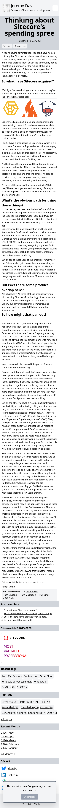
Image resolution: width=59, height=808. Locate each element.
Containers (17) (36, 712)
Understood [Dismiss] (29, 796)
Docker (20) (46, 707)
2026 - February (10, 744)
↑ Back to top (8, 586)
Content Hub (31, 676)
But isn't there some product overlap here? (25, 616)
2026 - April (7, 736)
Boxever (6, 121)
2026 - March (8, 740)
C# (9, 676)
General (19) (8, 712)
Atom (37, 803)
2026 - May (7, 732)
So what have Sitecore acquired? (20, 610)
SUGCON (22, 687)
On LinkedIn (11, 594)
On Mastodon (29, 594)
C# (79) (46, 702)
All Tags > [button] (6, 719)
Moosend (6, 167)
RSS (29, 803)
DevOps (6, 687)
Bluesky (12, 768)
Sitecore (7, 46)
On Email (45, 594)
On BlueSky (31, 591)
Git (13, 687)
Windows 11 (40, 681)
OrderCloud (38, 142)
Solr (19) (21, 712)
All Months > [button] (8, 754)
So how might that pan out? (18, 619)
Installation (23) (30, 707)
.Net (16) (52, 712)
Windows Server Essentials (17, 681)
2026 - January (9, 748)
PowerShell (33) (10, 707)
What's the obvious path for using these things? (28, 613)
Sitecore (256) (9, 702)
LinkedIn (13, 775)
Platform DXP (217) (29, 702)
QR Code (9, 598)
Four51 (5, 142)
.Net (4, 676)
